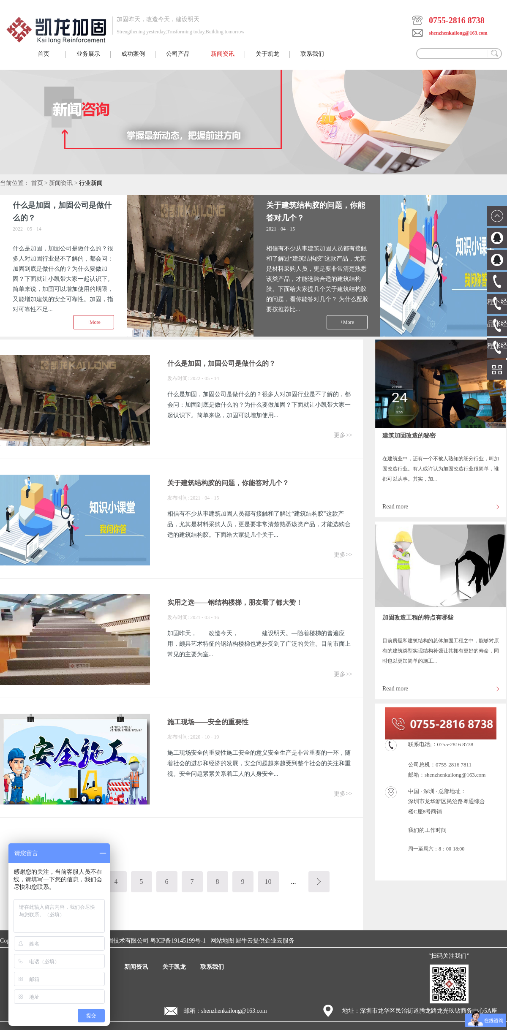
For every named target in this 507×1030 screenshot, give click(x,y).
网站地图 (220, 941)
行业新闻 (91, 183)
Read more (395, 506)
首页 (43, 54)
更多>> (343, 435)
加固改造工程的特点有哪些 (417, 617)
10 (268, 881)
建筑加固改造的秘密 (409, 435)
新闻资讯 (61, 183)
